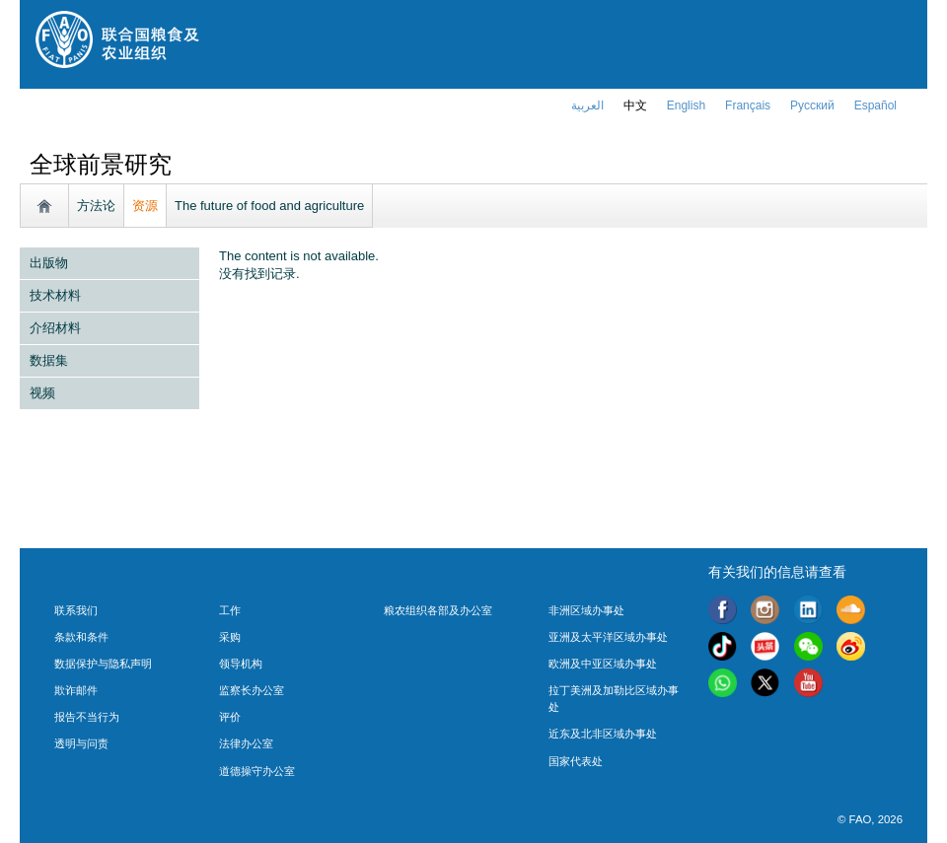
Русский (812, 105)
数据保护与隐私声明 (103, 663)
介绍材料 (55, 327)
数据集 (49, 360)
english (686, 105)
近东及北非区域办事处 (602, 733)
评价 (230, 717)
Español (875, 105)
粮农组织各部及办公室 (438, 610)
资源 (145, 205)
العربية (587, 105)
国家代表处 (575, 761)
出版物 (49, 262)
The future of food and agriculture (269, 205)
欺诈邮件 (76, 690)
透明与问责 (81, 743)
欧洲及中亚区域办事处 (602, 663)
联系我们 (76, 610)
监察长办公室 (251, 690)
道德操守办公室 (257, 771)
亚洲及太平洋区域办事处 (608, 637)
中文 (635, 105)
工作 (230, 610)
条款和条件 (81, 637)
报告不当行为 (86, 717)
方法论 (96, 205)
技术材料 (55, 295)
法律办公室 (246, 743)
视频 (42, 393)
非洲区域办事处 (586, 610)
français (747, 105)
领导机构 (240, 663)
